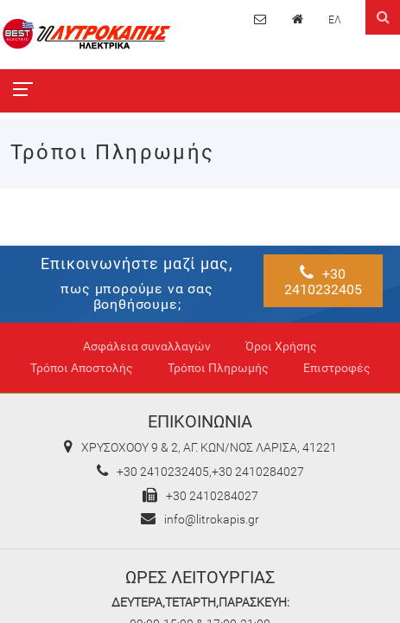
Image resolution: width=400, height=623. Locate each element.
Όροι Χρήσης (281, 346)
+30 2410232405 (323, 281)
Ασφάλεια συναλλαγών (147, 346)
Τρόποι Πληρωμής (218, 368)
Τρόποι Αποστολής (81, 368)
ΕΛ (334, 20)
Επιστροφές (337, 368)
